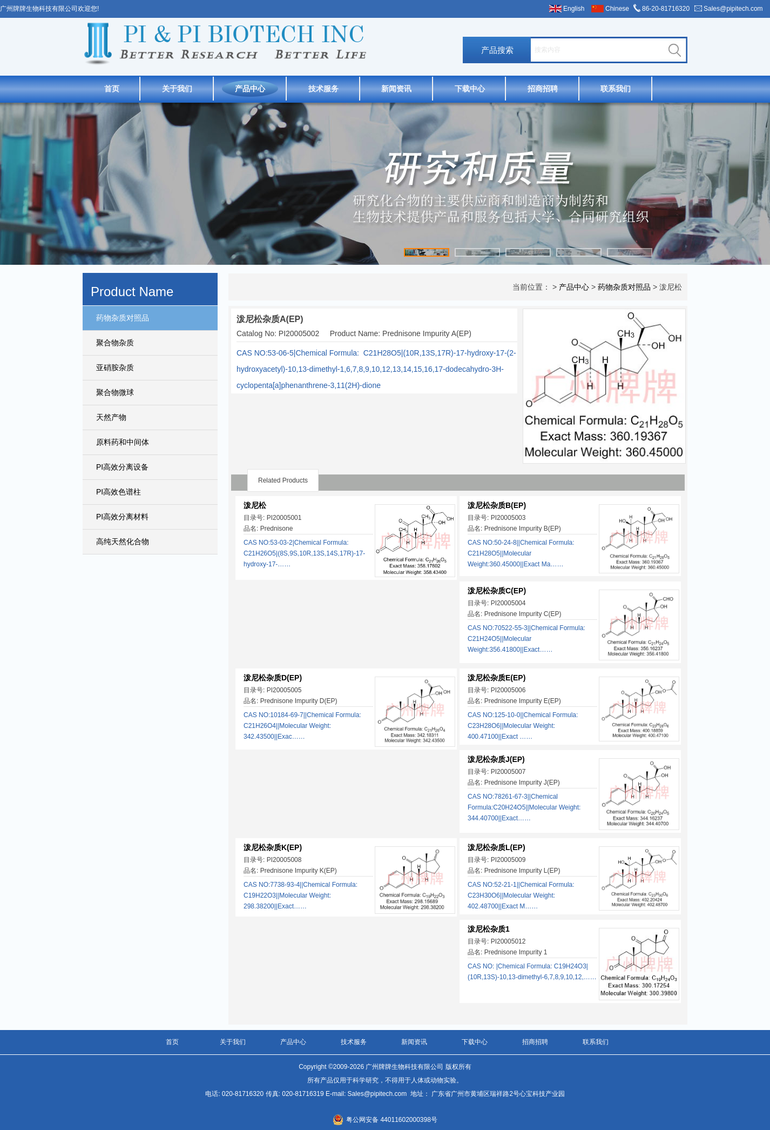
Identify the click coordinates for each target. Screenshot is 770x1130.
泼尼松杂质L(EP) (496, 847)
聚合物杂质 (115, 342)
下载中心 (470, 88)
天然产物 (111, 417)
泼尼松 (255, 505)
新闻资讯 (396, 88)
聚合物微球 (115, 392)
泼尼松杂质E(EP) (496, 677)
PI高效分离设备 (122, 467)
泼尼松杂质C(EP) (497, 590)
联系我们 (615, 88)
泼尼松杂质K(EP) (273, 847)
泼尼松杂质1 (489, 929)
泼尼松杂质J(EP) (496, 759)
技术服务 (323, 88)
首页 (111, 88)
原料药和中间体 (122, 442)
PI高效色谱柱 (118, 491)
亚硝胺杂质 (115, 367)
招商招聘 (543, 88)
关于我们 (177, 88)
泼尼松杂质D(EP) (273, 677)
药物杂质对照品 (122, 317)
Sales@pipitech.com (733, 8)
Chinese (617, 8)
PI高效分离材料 (122, 516)
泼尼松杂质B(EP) (497, 505)
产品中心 (250, 88)
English (573, 8)
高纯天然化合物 (122, 541)
